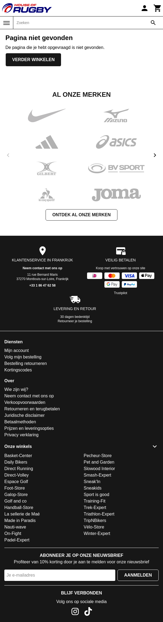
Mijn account (16, 350)
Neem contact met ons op (42, 268)
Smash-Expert (97, 475)
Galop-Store (16, 494)
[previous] (8, 155)
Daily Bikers (15, 462)
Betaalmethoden (20, 422)
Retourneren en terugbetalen (32, 409)
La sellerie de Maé (22, 514)
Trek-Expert (95, 507)
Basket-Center (18, 455)
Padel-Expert (17, 540)
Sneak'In (92, 481)
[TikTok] (88, 612)
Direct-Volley (16, 475)
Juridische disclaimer (24, 415)
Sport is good (96, 494)
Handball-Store (18, 507)
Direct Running (18, 468)
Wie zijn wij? (16, 389)
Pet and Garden (99, 462)
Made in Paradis (20, 520)
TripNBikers (95, 520)
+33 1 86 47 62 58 (42, 285)
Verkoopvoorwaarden (24, 402)
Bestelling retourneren (25, 363)
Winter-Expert (97, 533)
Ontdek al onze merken (81, 214)
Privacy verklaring (21, 435)
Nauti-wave (15, 527)
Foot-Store (14, 488)
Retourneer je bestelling (75, 321)
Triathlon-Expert (99, 514)
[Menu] (6, 22)
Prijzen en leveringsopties (29, 428)
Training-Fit (95, 501)
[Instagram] (75, 612)
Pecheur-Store (98, 455)
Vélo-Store (94, 527)
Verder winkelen (33, 59)
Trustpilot (120, 293)
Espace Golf (16, 481)
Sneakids (93, 488)
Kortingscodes (18, 370)
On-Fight (12, 533)
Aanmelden (138, 575)
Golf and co (15, 501)
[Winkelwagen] (157, 8)
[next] (155, 155)
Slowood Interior (99, 468)
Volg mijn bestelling (22, 357)
